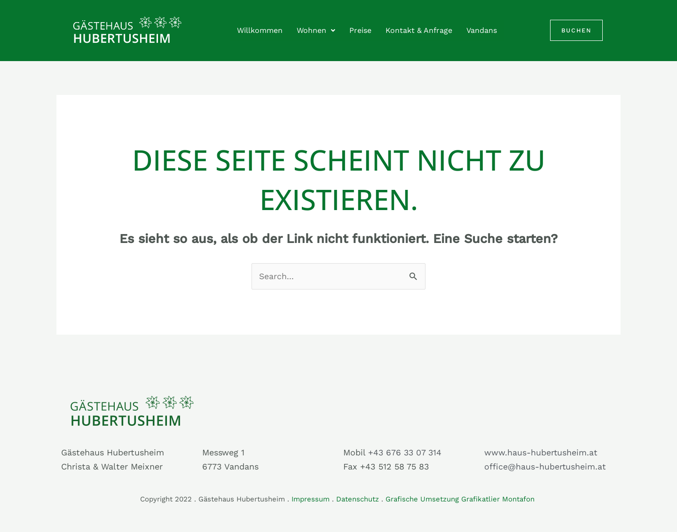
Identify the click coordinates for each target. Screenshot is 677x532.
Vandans (481, 30)
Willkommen (260, 30)
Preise (360, 30)
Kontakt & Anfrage (419, 30)
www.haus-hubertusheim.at (541, 452)
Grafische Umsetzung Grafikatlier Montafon (461, 499)
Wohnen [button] (316, 30)
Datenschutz (357, 499)
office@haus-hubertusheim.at (545, 467)
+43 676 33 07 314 (405, 452)
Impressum (310, 499)
